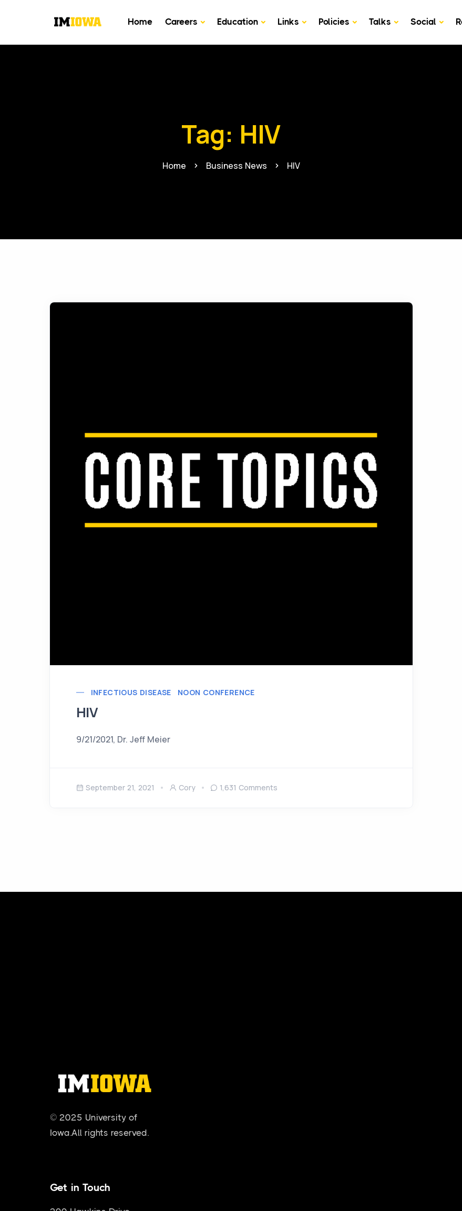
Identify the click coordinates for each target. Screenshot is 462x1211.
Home (140, 21)
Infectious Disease (131, 692)
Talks (380, 21)
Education (237, 21)
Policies (334, 21)
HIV (87, 712)
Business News (236, 165)
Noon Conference (216, 692)
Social (423, 21)
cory (182, 787)
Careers (181, 21)
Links (288, 21)
